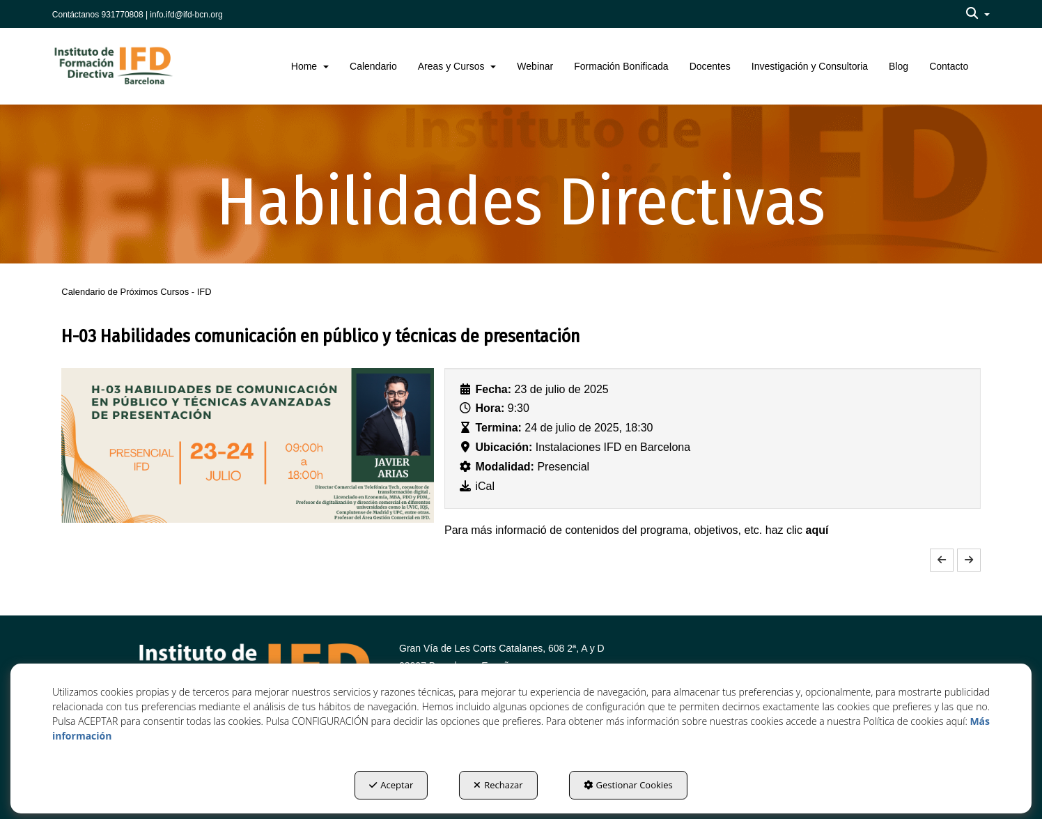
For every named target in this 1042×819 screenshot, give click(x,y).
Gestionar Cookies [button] (628, 785)
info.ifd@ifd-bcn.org (186, 15)
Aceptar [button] (391, 785)
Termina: (499, 428)
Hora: (490, 408)
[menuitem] (978, 14)
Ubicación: (504, 447)
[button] (978, 14)
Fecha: (494, 389)
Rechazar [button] (498, 785)
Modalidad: (505, 467)
